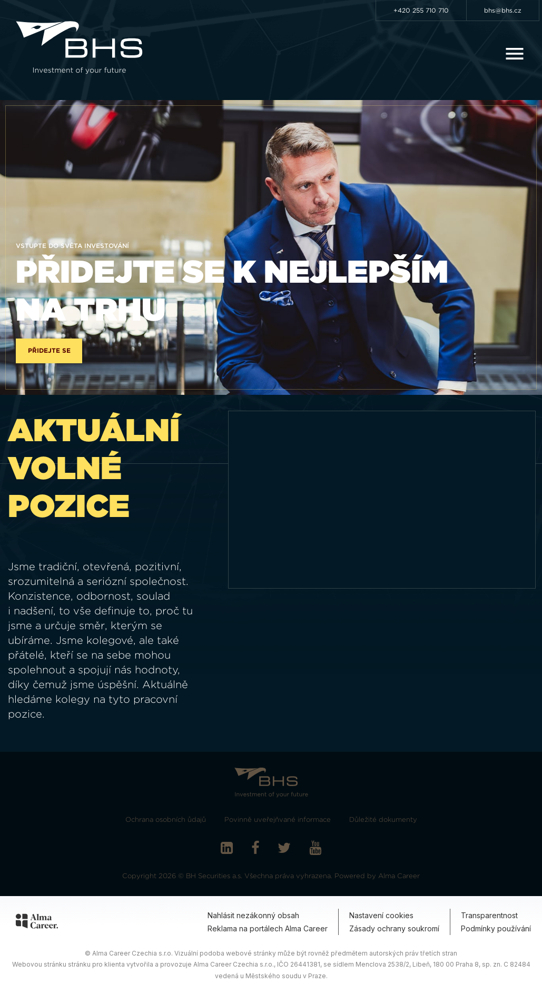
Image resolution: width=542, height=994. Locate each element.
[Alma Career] (37, 923)
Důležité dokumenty (383, 819)
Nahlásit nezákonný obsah (253, 915)
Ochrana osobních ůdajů (165, 819)
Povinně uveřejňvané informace (277, 819)
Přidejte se (49, 350)
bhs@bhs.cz (502, 10)
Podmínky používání (496, 928)
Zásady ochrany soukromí (394, 928)
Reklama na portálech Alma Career (268, 928)
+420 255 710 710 (421, 10)
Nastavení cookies (381, 915)
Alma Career (399, 876)
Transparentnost (489, 915)
